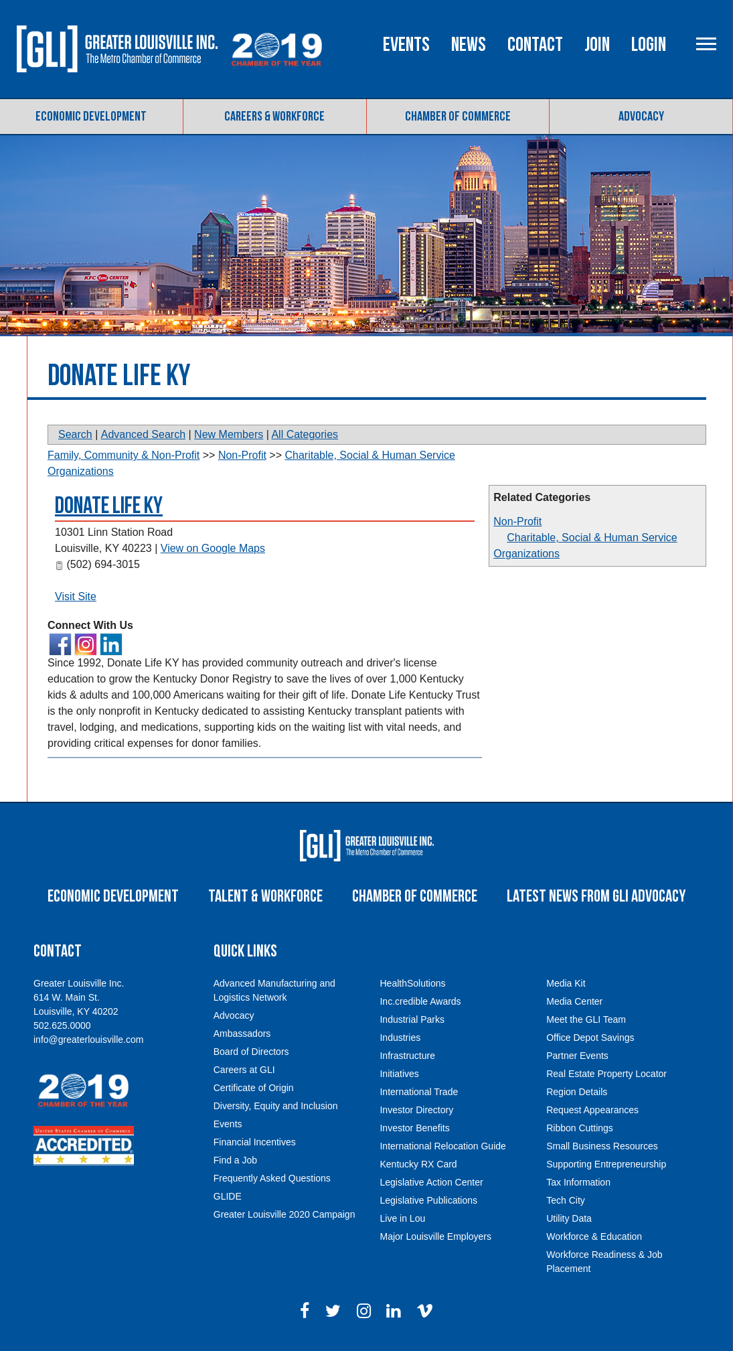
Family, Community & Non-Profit (123, 455)
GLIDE (228, 1196)
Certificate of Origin (254, 1087)
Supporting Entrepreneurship (606, 1164)
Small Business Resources (602, 1146)
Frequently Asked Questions (272, 1178)
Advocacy (641, 117)
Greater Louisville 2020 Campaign (284, 1214)
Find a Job (235, 1160)
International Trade (419, 1091)
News (468, 45)
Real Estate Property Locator (606, 1073)
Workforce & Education (594, 1236)
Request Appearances (592, 1110)
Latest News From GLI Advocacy (596, 896)
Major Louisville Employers (435, 1236)
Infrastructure (407, 1055)
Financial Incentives (255, 1142)
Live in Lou (402, 1218)
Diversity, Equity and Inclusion (276, 1105)
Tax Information (578, 1182)
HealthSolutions (412, 983)
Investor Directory (416, 1110)
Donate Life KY (109, 506)
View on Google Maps (213, 548)
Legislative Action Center (431, 1182)
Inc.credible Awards (420, 1001)
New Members (228, 434)
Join (597, 45)
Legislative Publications (428, 1200)
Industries (400, 1037)
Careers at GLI (244, 1069)
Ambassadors (242, 1033)
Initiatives (399, 1073)
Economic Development (91, 117)
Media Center (574, 1001)
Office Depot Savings (590, 1037)
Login (648, 45)
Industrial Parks (412, 1019)
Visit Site (75, 596)
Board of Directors (251, 1051)
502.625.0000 (62, 1025)
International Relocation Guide (442, 1146)
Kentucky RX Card (418, 1164)
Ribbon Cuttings (579, 1128)
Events (406, 45)
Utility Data (569, 1218)
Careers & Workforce (274, 117)
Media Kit (565, 983)
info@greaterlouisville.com (88, 1039)
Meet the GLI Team (586, 1019)
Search (75, 434)
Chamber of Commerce (458, 117)
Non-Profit (517, 521)
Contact (535, 45)
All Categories (304, 434)
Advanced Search (143, 434)
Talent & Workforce (265, 896)
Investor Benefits (414, 1128)
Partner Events (577, 1055)
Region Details (576, 1091)
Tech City (565, 1200)
